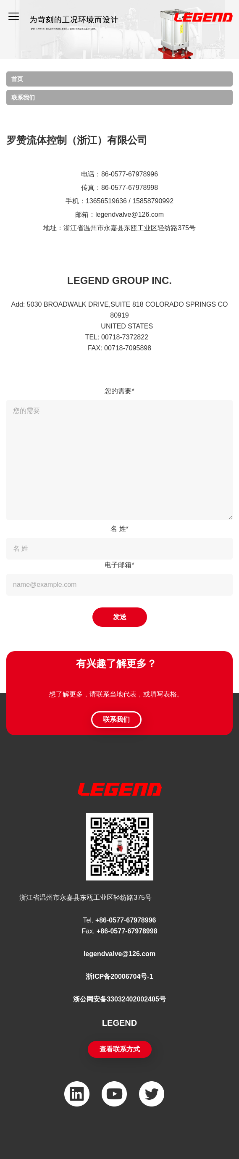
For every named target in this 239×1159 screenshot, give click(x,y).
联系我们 (23, 97)
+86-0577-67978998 (127, 931)
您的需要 (119, 390)
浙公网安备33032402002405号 (119, 999)
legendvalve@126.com (119, 953)
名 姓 (119, 528)
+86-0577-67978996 (125, 920)
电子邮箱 (119, 564)
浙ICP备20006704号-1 (119, 976)
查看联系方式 (120, 1049)
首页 (17, 79)
